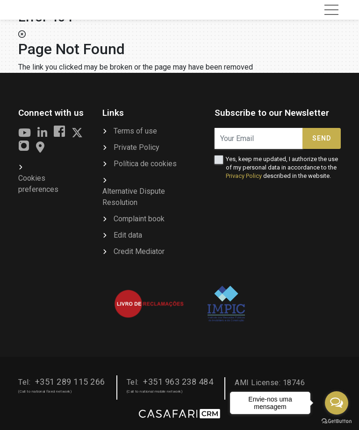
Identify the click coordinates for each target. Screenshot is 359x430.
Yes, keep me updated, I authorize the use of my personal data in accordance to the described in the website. (282, 167)
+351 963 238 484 (178, 382)
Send (321, 138)
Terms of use (135, 131)
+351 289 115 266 (70, 382)
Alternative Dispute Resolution (133, 197)
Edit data (128, 235)
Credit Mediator (139, 251)
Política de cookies (145, 163)
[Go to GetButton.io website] (337, 420)
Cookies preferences (38, 184)
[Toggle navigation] (331, 10)
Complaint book (139, 218)
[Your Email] (259, 138)
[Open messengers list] (336, 403)
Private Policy (136, 147)
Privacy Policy (244, 175)
